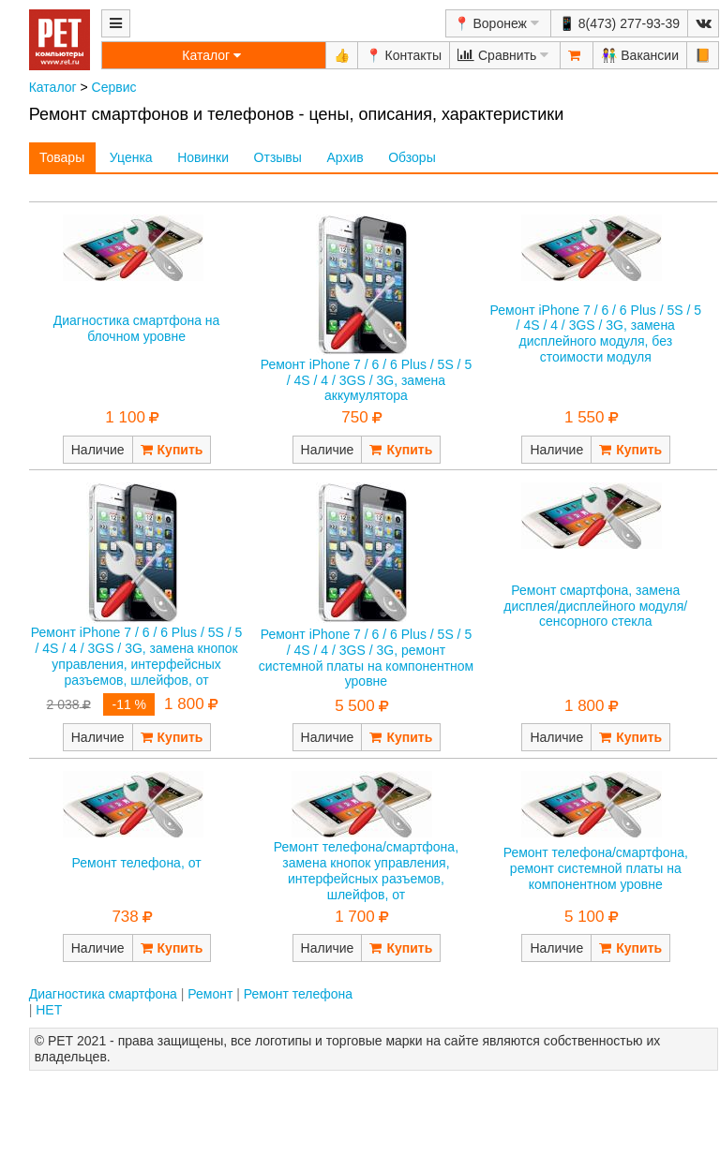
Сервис (114, 87)
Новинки (203, 157)
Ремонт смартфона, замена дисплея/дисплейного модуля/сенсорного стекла (595, 606)
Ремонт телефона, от (137, 862)
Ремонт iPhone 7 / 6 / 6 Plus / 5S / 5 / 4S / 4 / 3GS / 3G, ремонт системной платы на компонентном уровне (366, 658)
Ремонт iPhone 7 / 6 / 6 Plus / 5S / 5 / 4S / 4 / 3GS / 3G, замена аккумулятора (366, 380)
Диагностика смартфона (103, 993)
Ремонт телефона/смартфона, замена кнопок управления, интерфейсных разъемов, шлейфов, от (366, 870)
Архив (344, 157)
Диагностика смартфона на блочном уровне (136, 328)
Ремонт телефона (298, 993)
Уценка (131, 157)
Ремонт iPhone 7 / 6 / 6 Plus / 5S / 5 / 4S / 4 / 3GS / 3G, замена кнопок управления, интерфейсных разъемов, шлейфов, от (137, 656)
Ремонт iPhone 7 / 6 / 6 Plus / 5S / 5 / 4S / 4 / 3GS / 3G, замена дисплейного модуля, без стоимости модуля (596, 333)
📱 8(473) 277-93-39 (619, 23)
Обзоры (412, 157)
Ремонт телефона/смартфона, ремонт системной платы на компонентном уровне (595, 868)
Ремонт (210, 993)
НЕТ (49, 1009)
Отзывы (278, 157)
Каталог (53, 87)
